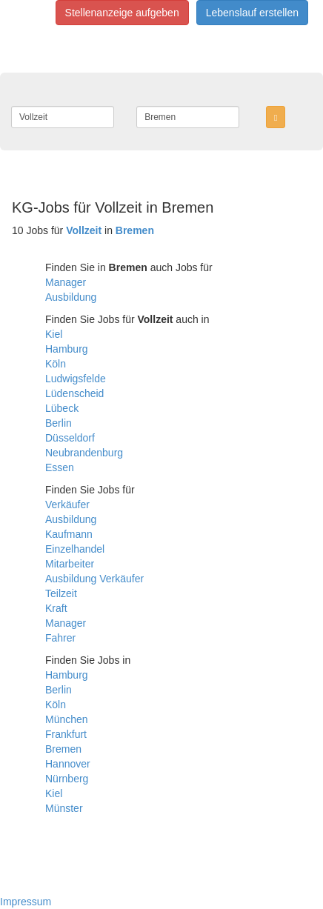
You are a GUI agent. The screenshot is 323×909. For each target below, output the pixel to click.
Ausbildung (70, 297)
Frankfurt (66, 734)
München (66, 719)
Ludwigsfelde (75, 378)
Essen (59, 467)
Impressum (25, 902)
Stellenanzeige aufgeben (122, 13)
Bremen (63, 749)
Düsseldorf (70, 438)
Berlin (58, 423)
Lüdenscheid (74, 393)
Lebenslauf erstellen (252, 13)
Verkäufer (67, 504)
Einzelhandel (74, 549)
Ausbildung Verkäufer (94, 579)
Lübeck (62, 408)
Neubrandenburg (84, 453)
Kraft (56, 608)
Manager (65, 282)
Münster (64, 808)
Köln (55, 364)
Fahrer (60, 638)
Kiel (53, 334)
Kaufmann (69, 534)
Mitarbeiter (69, 564)
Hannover (67, 764)
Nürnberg (66, 779)
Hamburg (66, 349)
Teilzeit (61, 593)
